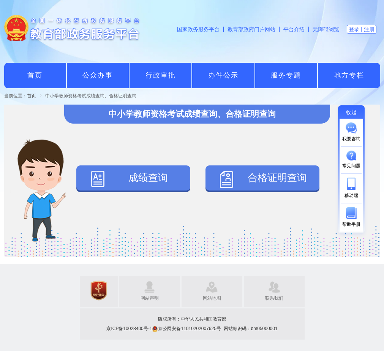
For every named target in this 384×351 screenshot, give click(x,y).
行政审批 (160, 75)
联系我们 (274, 298)
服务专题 (286, 75)
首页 (35, 75)
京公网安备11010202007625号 (189, 328)
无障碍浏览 (326, 29)
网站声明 (150, 298)
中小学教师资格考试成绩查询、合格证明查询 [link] (90, 95)
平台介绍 (294, 29)
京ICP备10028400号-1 (129, 328)
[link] (31, 95)
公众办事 (97, 75)
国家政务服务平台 (198, 29)
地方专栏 (349, 75)
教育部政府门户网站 (251, 29)
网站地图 (212, 298)
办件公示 (223, 75)
